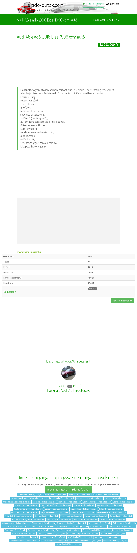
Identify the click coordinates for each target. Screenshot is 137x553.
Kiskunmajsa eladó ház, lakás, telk (51, 533)
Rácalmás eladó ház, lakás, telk (68, 544)
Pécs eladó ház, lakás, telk (55, 495)
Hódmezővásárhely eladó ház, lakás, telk (28, 519)
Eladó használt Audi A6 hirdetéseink (68, 361)
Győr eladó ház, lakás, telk (115, 498)
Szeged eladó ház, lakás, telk (44, 502)
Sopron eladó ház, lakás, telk (56, 509)
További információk (122, 300)
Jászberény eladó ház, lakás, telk (93, 526)
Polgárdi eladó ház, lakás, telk (111, 509)
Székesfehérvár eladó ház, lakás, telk (111, 512)
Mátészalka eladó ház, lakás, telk (84, 509)
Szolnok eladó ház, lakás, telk (82, 512)
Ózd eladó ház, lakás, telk (15, 530)
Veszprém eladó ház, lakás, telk (109, 505)
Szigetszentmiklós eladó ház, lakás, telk (27, 498)
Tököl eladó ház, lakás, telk (71, 516)
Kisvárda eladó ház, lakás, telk (80, 537)
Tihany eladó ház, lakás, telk (43, 523)
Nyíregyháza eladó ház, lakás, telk (16, 502)
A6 (117, 20)
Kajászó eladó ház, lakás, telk (23, 533)
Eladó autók (99, 20)
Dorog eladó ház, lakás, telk (121, 516)
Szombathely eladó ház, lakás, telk (97, 502)
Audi (111, 20)
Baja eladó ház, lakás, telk (35, 526)
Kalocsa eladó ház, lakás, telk (86, 519)
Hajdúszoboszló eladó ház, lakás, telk (56, 505)
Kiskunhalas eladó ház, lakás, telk (122, 526)
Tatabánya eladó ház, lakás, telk (41, 530)
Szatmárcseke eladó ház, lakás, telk (15, 523)
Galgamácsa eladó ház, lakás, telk (96, 530)
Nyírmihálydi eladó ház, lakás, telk (18, 516)
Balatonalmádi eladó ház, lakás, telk (28, 509)
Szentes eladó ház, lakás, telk (46, 516)
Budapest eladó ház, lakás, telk (30, 495)
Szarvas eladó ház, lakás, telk (26, 505)
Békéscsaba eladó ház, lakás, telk (87, 540)
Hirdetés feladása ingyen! (93, 3)
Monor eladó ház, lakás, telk (96, 516)
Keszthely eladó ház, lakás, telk (59, 519)
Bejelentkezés (112, 3)
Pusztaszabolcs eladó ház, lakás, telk (57, 540)
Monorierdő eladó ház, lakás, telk (24, 512)
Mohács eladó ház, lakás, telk (115, 540)
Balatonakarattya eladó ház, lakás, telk (83, 533)
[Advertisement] (68, 67)
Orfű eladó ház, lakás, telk (84, 505)
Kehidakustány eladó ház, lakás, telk (59, 498)
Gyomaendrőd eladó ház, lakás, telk (71, 523)
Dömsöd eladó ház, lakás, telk (68, 530)
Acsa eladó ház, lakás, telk (12, 526)
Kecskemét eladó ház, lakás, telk (89, 498)
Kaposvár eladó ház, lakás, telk (52, 537)
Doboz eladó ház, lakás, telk (124, 523)
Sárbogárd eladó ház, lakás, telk (107, 537)
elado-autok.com (46, 5)
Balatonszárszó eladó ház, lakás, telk (63, 526)
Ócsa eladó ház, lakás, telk (27, 537)
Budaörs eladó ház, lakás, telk (113, 533)
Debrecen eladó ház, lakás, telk (81, 495)
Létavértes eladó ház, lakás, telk (113, 519)
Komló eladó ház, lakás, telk (69, 502)
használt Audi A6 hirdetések (68, 390)
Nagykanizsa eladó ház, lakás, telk (54, 512)
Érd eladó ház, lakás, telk (122, 530)
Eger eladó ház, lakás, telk (123, 502)
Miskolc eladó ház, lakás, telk (107, 495)
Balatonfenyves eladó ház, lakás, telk (25, 540)
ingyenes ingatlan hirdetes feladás (68, 489)
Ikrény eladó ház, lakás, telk (99, 523)
